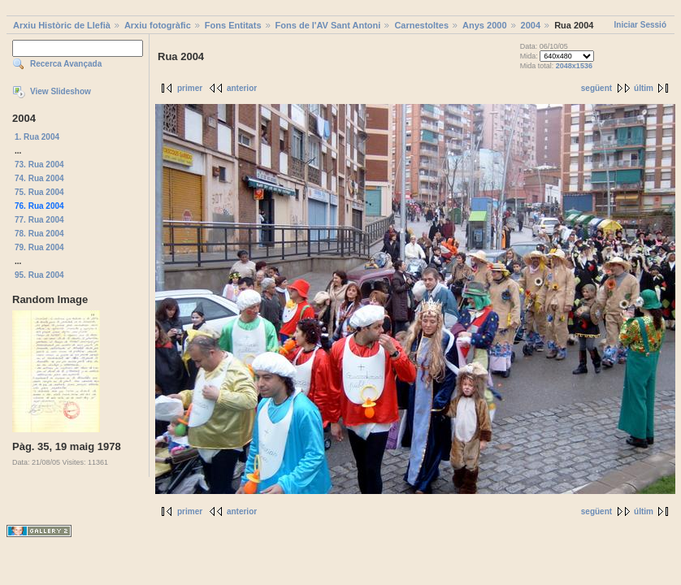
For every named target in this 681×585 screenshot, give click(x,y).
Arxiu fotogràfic (157, 25)
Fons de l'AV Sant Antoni (328, 25)
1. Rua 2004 (37, 136)
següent (596, 88)
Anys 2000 (484, 25)
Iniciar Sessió (640, 24)
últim (643, 88)
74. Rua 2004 (39, 178)
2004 (530, 25)
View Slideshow (60, 91)
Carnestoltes (421, 25)
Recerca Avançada (66, 63)
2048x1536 (574, 66)
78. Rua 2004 (39, 233)
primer (189, 88)
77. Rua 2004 (39, 219)
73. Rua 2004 (39, 164)
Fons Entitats (233, 25)
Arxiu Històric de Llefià (62, 25)
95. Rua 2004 (39, 275)
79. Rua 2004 (39, 247)
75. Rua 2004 (39, 192)
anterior (242, 88)
